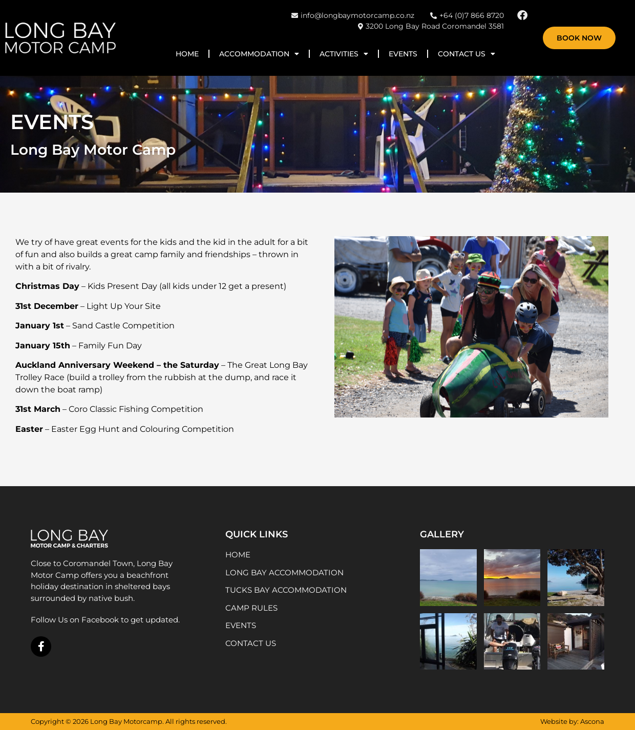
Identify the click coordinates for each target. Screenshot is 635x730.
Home (187, 53)
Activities (344, 53)
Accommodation (259, 53)
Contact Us (466, 53)
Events (403, 53)
